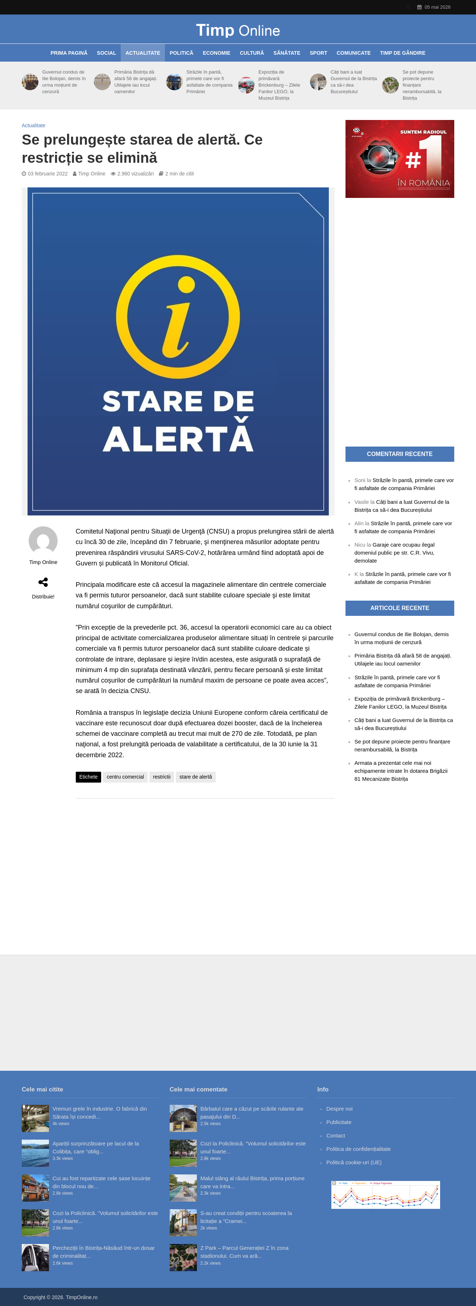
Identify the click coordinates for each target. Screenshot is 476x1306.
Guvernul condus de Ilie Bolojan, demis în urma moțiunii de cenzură (64, 81)
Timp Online (91, 174)
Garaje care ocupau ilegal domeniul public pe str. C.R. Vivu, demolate (395, 553)
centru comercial (125, 777)
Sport (318, 53)
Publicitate (338, 1122)
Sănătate (286, 53)
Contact (335, 1135)
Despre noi (339, 1109)
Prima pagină (68, 53)
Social (106, 53)
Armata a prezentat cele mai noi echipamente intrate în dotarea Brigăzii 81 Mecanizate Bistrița (401, 771)
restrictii (161, 777)
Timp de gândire (403, 53)
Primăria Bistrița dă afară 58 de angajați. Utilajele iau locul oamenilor (135, 81)
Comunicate (354, 53)
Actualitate (142, 53)
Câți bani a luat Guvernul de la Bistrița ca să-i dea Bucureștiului (354, 81)
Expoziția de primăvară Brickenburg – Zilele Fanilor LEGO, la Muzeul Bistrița (279, 85)
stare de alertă (195, 777)
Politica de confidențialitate (358, 1149)
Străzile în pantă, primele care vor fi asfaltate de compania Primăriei (209, 81)
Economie (216, 53)
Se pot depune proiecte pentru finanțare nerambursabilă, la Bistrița (422, 85)
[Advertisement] (205, 862)
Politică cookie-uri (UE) (354, 1162)
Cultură (252, 53)
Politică (181, 53)
